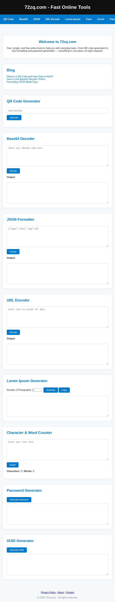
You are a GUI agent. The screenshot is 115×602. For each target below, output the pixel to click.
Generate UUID (17, 550)
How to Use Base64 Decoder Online (26, 79)
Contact (70, 592)
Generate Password (19, 500)
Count (100, 19)
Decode (13, 171)
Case (89, 19)
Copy (64, 390)
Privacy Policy (48, 592)
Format (13, 252)
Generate (14, 117)
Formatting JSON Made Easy (22, 82)
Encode (13, 332)
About (61, 592)
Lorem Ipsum (72, 19)
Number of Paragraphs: (19, 390)
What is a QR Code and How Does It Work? (30, 76)
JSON (36, 19)
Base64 (23, 19)
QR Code (8, 19)
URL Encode (52, 19)
